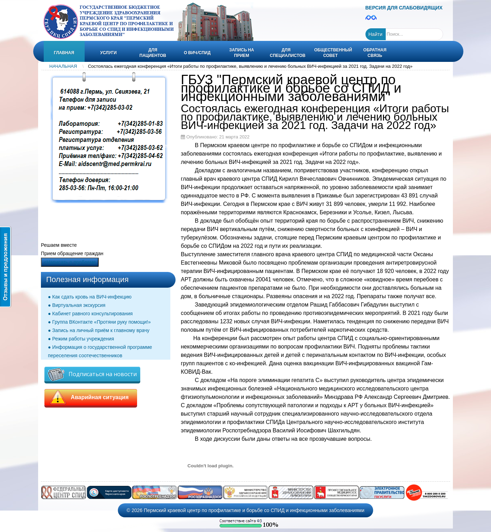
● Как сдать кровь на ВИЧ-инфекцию (89, 297)
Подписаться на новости (92, 374)
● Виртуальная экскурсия (76, 305)
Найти (376, 34)
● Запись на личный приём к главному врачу (98, 330)
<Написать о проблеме (70, 262)
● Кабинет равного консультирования (90, 313)
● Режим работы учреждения (81, 339)
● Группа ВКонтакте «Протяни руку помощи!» (99, 322)
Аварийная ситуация (91, 397)
